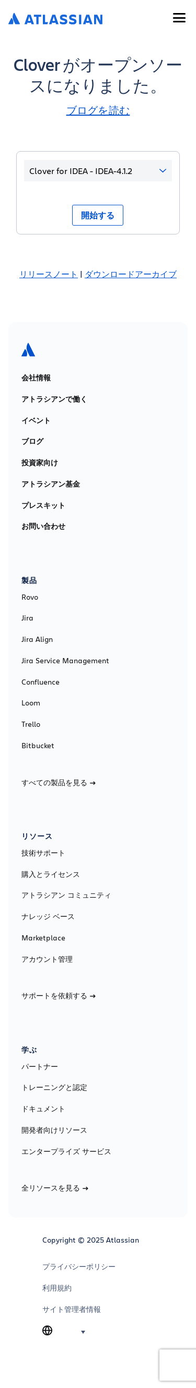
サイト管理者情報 (71, 1309)
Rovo (29, 597)
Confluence (40, 682)
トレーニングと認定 (54, 1087)
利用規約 (57, 1288)
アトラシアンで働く (54, 399)
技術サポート (43, 853)
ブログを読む (98, 110)
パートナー (39, 1066)
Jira (27, 618)
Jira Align (37, 639)
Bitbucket (37, 745)
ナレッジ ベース (48, 916)
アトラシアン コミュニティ (66, 895)
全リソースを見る (54, 1188)
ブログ (32, 441)
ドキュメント (43, 1109)
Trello (30, 724)
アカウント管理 (47, 959)
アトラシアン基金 (50, 484)
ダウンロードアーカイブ (131, 273)
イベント (36, 420)
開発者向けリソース (54, 1130)
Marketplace (43, 938)
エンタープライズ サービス (66, 1151)
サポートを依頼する (58, 996)
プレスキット (43, 505)
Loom (30, 703)
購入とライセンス (50, 874)
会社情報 (36, 378)
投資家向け (39, 462)
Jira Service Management (65, 660)
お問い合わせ (43, 526)
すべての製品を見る (58, 782)
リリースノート (48, 273)
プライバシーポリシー (79, 1266)
